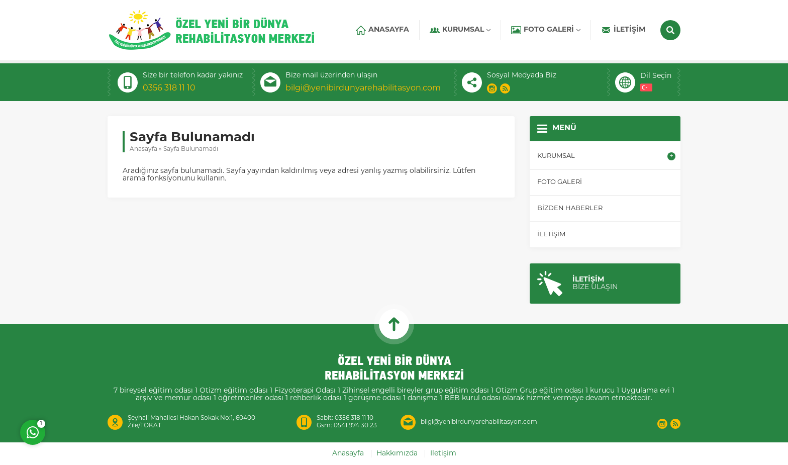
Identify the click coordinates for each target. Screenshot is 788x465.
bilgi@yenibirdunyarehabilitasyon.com (363, 88)
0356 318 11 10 (169, 88)
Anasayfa (143, 149)
